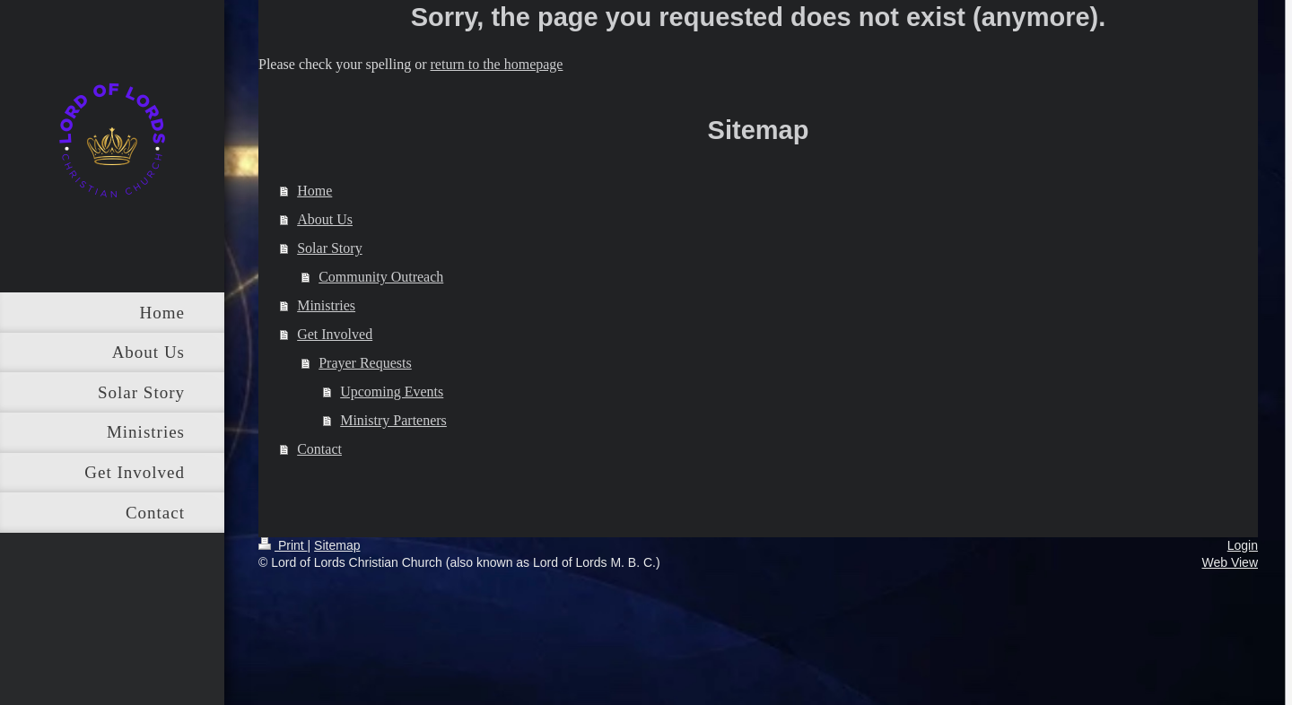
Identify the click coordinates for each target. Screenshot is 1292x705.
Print (283, 545)
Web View (1229, 562)
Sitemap (337, 545)
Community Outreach (381, 276)
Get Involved (334, 334)
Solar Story (329, 248)
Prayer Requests (365, 362)
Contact (319, 449)
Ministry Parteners (393, 420)
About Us (325, 219)
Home (314, 190)
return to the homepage (497, 64)
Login (1242, 545)
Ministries (326, 305)
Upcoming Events (391, 391)
